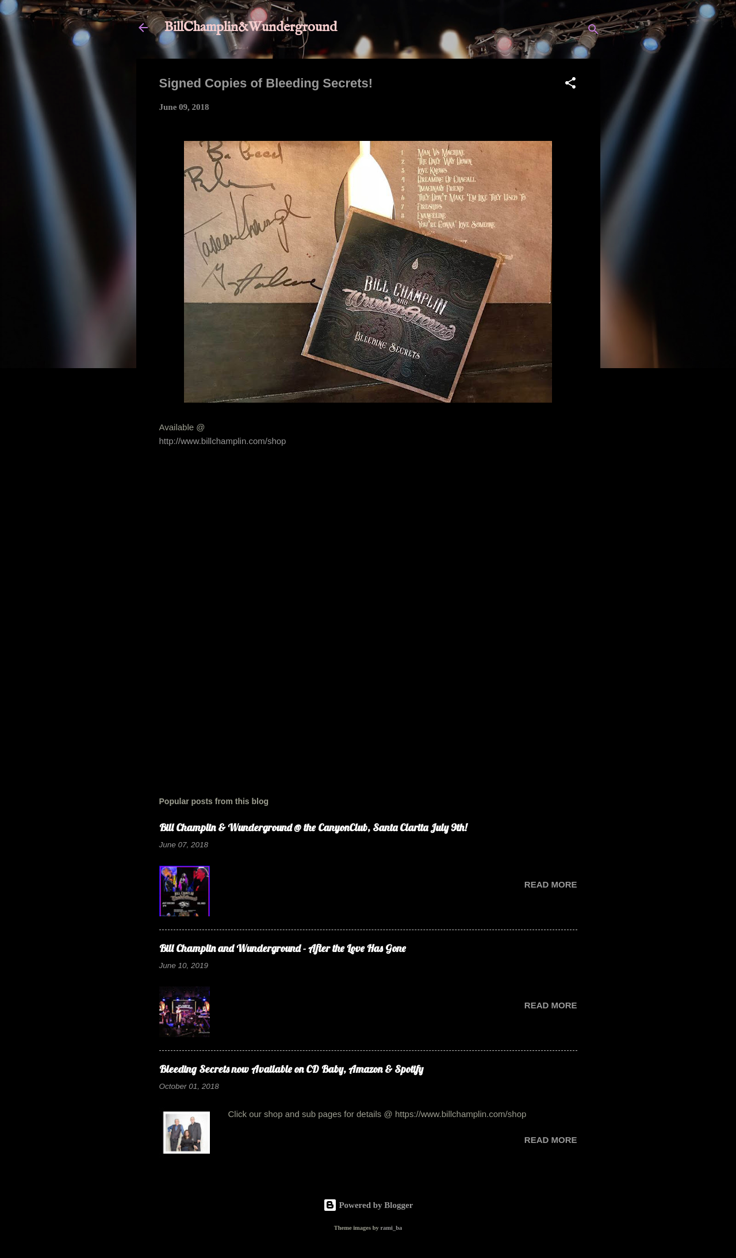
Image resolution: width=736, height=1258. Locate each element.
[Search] (593, 31)
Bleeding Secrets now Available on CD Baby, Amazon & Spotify (291, 1069)
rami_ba (391, 1228)
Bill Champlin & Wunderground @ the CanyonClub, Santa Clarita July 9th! (313, 827)
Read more (550, 884)
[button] (570, 85)
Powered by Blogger (368, 1205)
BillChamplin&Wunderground (250, 27)
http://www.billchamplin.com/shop (222, 441)
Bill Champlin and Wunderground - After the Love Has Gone (282, 948)
